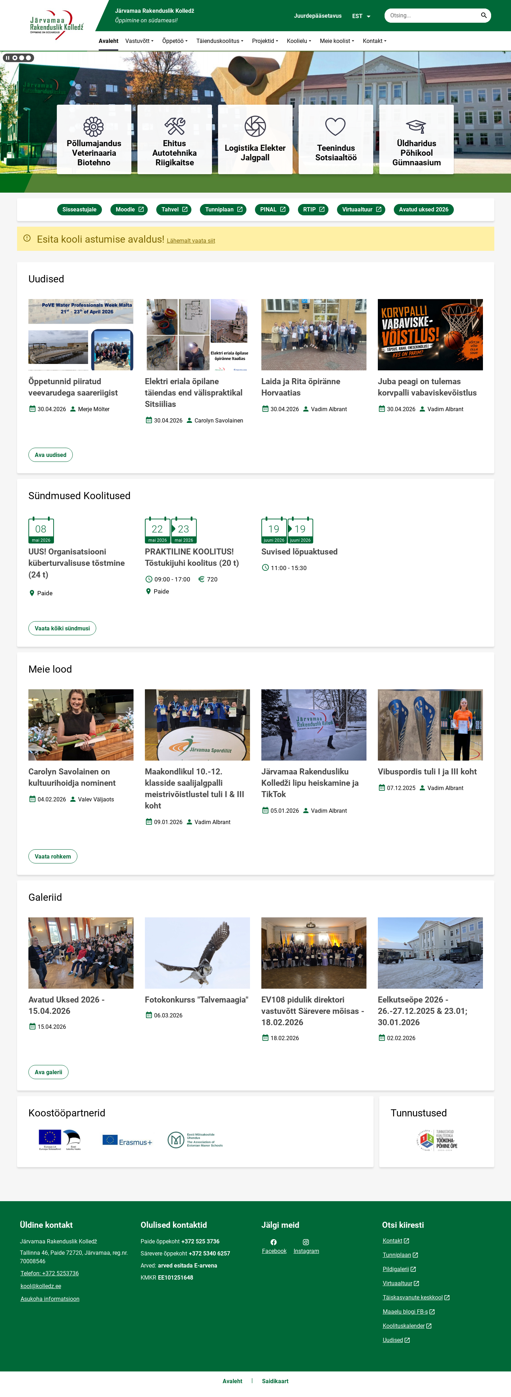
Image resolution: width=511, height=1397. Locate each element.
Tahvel (176, 210)
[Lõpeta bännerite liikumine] (7, 58)
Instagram (306, 1245)
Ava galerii (48, 1072)
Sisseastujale (79, 209)
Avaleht (108, 41)
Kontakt (375, 41)
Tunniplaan (225, 210)
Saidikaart (275, 1381)
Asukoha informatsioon (50, 1299)
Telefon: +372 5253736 (50, 1273)
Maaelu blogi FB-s (405, 1311)
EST (361, 16)
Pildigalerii (396, 1269)
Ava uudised (50, 455)
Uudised (393, 1340)
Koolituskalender (404, 1326)
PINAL (274, 210)
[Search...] (484, 16)
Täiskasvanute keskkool (413, 1297)
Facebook (274, 1245)
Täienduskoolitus (220, 41)
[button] (14, 57)
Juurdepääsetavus (318, 15)
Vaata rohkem (53, 856)
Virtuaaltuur (363, 210)
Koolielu (300, 41)
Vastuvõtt (140, 41)
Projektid (266, 41)
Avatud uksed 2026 (424, 209)
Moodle (131, 210)
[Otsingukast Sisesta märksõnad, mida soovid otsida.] (438, 16)
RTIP (315, 210)
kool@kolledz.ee (41, 1286)
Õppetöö (175, 41)
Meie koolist (338, 41)
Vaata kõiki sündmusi (62, 628)
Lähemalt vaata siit (191, 240)
